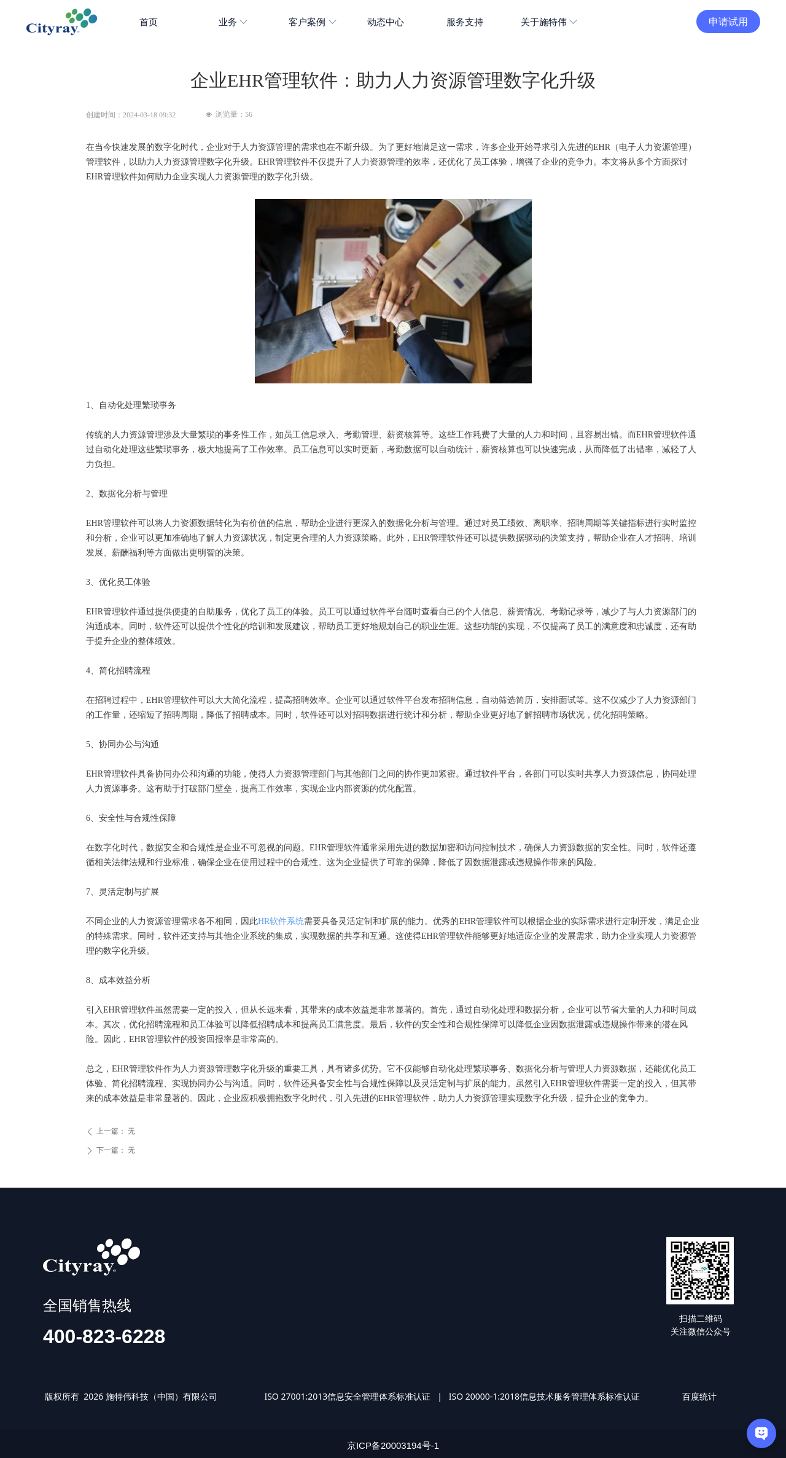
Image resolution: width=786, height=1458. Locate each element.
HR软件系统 (281, 921)
